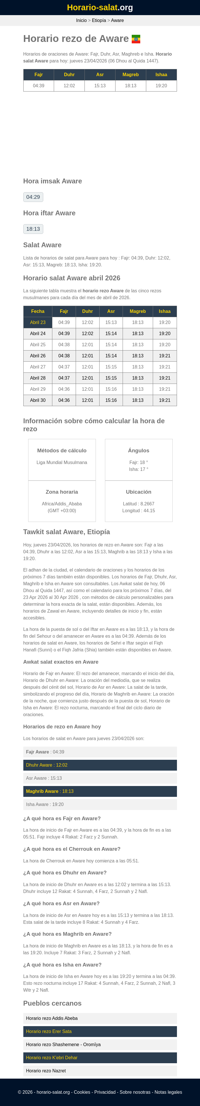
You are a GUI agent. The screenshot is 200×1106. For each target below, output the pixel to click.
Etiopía (99, 20)
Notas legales (168, 1092)
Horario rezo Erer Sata (49, 1031)
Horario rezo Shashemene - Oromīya (63, 1044)
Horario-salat (92, 7)
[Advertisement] (100, 131)
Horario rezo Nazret (46, 1070)
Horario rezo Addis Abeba (52, 1018)
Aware (117, 20)
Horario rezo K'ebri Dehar (52, 1057)
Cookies (82, 1092)
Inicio (81, 20)
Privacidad (105, 1092)
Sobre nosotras (135, 1092)
